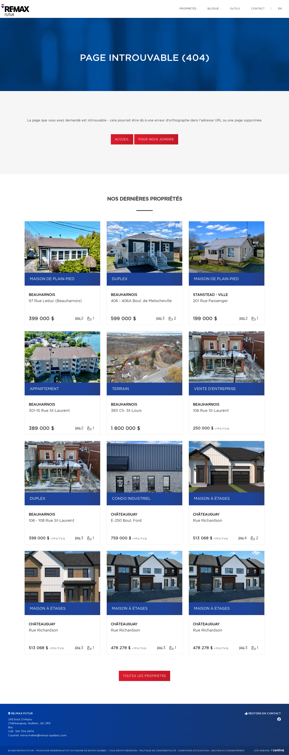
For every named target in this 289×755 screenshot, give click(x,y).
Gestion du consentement (228, 751)
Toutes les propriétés (144, 676)
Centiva (277, 750)
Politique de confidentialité (157, 751)
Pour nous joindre (156, 139)
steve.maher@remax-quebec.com (43, 735)
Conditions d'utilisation (193, 751)
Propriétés (187, 8)
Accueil (122, 139)
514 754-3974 (24, 731)
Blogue (213, 8)
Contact (258, 8)
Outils (235, 8)
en (280, 8)
